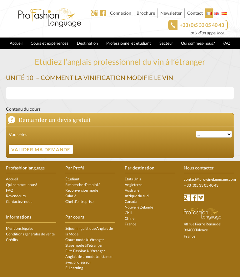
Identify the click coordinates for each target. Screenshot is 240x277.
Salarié (70, 196)
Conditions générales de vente (30, 234)
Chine (129, 218)
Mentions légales (19, 228)
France (130, 224)
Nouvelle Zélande (139, 207)
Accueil (16, 43)
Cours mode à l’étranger (84, 239)
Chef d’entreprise (79, 201)
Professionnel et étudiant (128, 43)
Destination (87, 43)
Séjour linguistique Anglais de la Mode (89, 231)
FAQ (226, 43)
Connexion (120, 13)
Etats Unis (133, 179)
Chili (128, 212)
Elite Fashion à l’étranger (85, 251)
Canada (131, 201)
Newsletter (171, 13)
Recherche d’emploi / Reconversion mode (82, 187)
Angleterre (133, 184)
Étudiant (72, 179)
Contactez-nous (19, 201)
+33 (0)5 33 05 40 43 (202, 25)
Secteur (166, 43)
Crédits (12, 239)
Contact (195, 13)
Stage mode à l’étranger (84, 245)
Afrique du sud (137, 196)
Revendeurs (16, 196)
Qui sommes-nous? (198, 43)
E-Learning (74, 267)
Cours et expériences (49, 43)
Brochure (146, 13)
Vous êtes (18, 134)
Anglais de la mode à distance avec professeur (88, 259)
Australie (132, 190)
